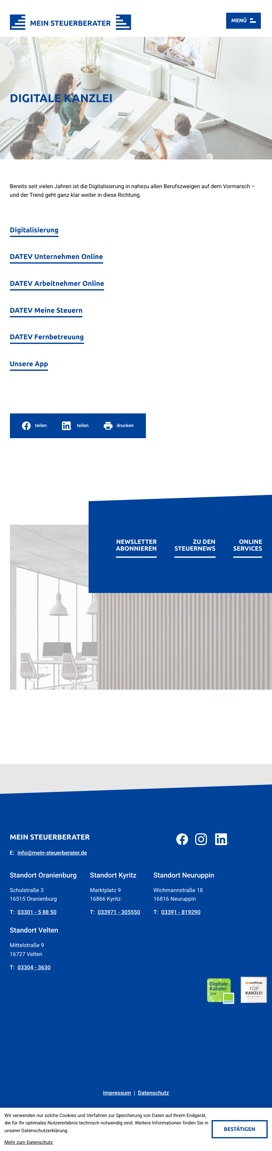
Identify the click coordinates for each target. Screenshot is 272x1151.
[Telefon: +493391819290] (180, 912)
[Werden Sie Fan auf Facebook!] (182, 839)
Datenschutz (153, 1093)
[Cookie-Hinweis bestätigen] (240, 1129)
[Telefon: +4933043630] (34, 967)
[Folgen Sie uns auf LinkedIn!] (222, 839)
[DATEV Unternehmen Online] (56, 254)
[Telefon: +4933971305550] (119, 912)
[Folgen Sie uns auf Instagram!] (201, 839)
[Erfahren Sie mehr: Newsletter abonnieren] (136, 540)
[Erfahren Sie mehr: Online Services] (247, 540)
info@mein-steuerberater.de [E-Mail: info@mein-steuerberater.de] (52, 853)
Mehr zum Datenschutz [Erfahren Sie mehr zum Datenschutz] (28, 1142)
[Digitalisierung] (34, 227)
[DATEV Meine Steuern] (46, 307)
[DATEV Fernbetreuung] (47, 334)
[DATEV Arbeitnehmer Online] (57, 280)
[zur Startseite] (70, 22)
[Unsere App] (29, 361)
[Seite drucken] (119, 426)
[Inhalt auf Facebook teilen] (34, 426)
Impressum (117, 1093)
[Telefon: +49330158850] (37, 912)
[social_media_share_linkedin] (75, 426)
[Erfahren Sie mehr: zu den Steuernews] (194, 540)
